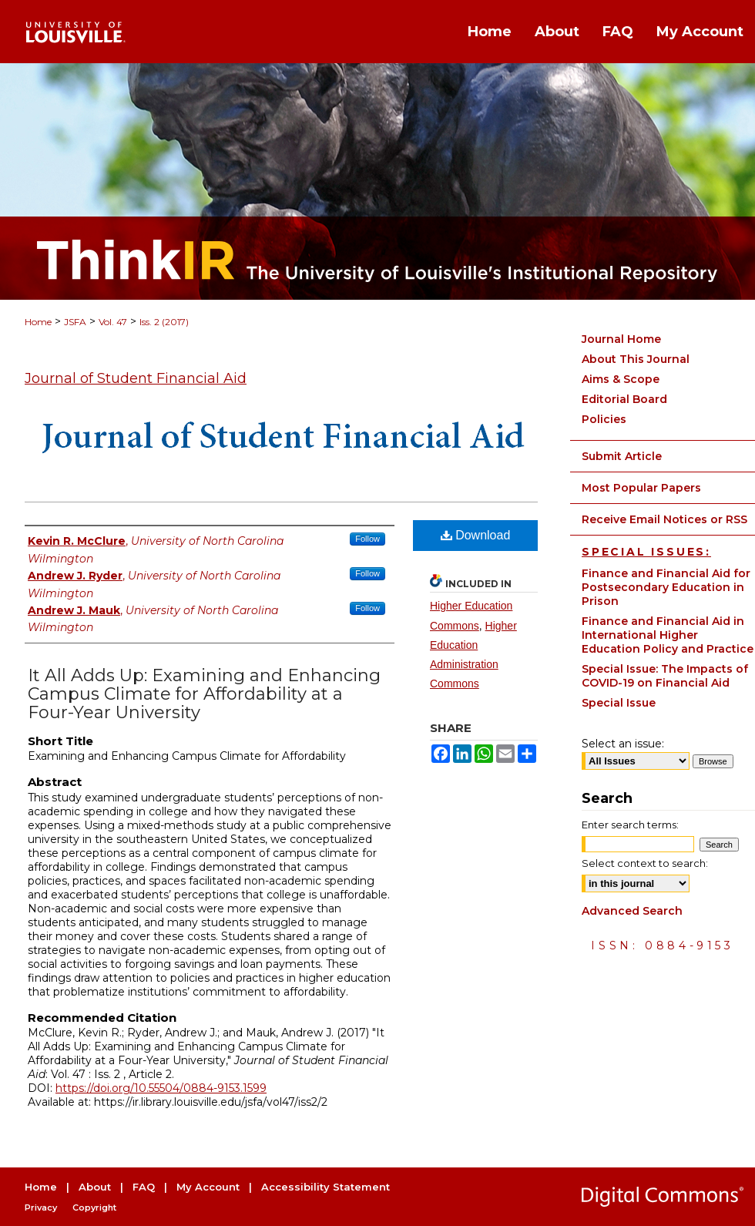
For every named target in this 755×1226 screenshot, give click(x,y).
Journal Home (621, 339)
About (95, 1187)
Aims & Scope (620, 379)
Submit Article (622, 456)
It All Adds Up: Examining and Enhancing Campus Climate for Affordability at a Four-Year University (204, 694)
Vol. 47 (113, 321)
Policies (604, 419)
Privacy (41, 1207)
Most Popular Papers (641, 488)
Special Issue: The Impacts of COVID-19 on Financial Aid (665, 676)
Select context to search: (645, 863)
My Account (208, 1187)
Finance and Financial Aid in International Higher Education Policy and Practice (667, 635)
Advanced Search (632, 911)
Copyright (94, 1207)
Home (38, 321)
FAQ (144, 1187)
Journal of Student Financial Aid (136, 378)
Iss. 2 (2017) (164, 321)
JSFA (75, 321)
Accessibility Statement (325, 1187)
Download (476, 535)
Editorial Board (624, 399)
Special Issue (619, 703)
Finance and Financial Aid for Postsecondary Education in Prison (666, 587)
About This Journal (636, 359)
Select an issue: (623, 744)
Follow (367, 538)
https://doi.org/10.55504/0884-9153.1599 (161, 1088)
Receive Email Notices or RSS (664, 519)
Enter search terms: (630, 824)
